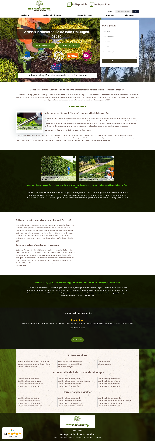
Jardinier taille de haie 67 (52, 14)
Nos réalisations (44, 45)
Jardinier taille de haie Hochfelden (29, 402)
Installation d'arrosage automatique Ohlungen (33, 361)
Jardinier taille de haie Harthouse (109, 383)
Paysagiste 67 (110, 14)
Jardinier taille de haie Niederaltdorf (30, 380)
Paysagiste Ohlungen (65, 366)
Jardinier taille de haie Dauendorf (69, 385)
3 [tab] (84, 298)
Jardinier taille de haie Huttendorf (109, 378)
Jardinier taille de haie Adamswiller (109, 397)
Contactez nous (69, 45)
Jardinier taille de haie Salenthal (69, 397)
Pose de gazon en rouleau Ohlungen (70, 363)
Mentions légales (92, 437)
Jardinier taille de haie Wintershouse (30, 383)
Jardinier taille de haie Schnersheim (110, 402)
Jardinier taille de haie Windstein (29, 400)
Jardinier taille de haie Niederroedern (70, 405)
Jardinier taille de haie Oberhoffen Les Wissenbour (115, 400)
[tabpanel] (77, 191)
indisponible (59, 4)
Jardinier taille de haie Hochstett (109, 385)
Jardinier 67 (25, 14)
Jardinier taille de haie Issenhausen (30, 405)
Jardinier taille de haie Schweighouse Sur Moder (74, 380)
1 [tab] (74, 203)
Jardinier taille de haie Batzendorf (69, 383)
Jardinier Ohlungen (104, 361)
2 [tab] (81, 203)
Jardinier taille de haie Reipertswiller (70, 400)
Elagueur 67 (129, 14)
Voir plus (77, 339)
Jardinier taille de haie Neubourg (29, 385)
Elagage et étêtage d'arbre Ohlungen (70, 361)
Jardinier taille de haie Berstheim (69, 378)
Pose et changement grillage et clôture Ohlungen (34, 363)
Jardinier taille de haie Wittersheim (109, 380)
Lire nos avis (12, 437)
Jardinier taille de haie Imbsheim (109, 405)
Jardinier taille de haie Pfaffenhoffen (70, 402)
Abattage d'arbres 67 (84, 14)
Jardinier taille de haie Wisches (28, 397)
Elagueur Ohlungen (104, 363)
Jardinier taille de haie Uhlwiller (28, 378)
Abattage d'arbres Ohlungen (27, 366)
